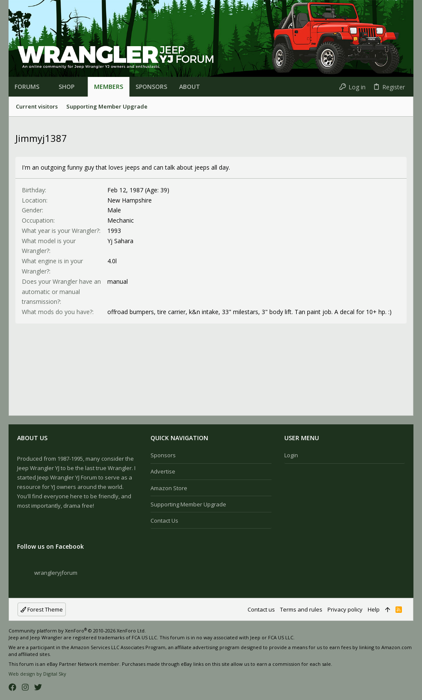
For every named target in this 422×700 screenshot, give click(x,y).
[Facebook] (12, 687)
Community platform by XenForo (77, 630)
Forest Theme (42, 609)
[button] (43, 87)
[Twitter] (38, 687)
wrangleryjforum (55, 572)
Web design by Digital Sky (37, 674)
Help (374, 609)
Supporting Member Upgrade (188, 504)
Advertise (163, 471)
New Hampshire (129, 200)
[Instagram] (25, 687)
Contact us (164, 520)
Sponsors (163, 455)
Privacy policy (345, 609)
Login (291, 455)
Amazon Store (169, 488)
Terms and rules (301, 609)
